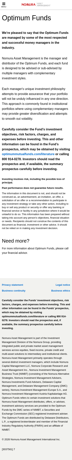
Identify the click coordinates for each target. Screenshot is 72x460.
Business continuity (13, 290)
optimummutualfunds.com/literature (28, 154)
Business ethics (60, 290)
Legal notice (63, 284)
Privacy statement (12, 284)
